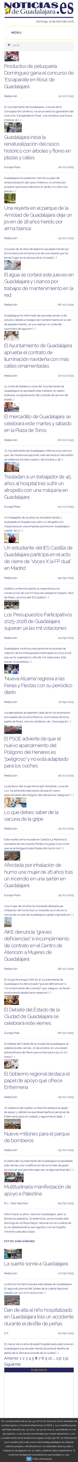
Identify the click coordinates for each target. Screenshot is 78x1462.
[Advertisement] (39, 1411)
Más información (42, 1458)
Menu (16, 32)
